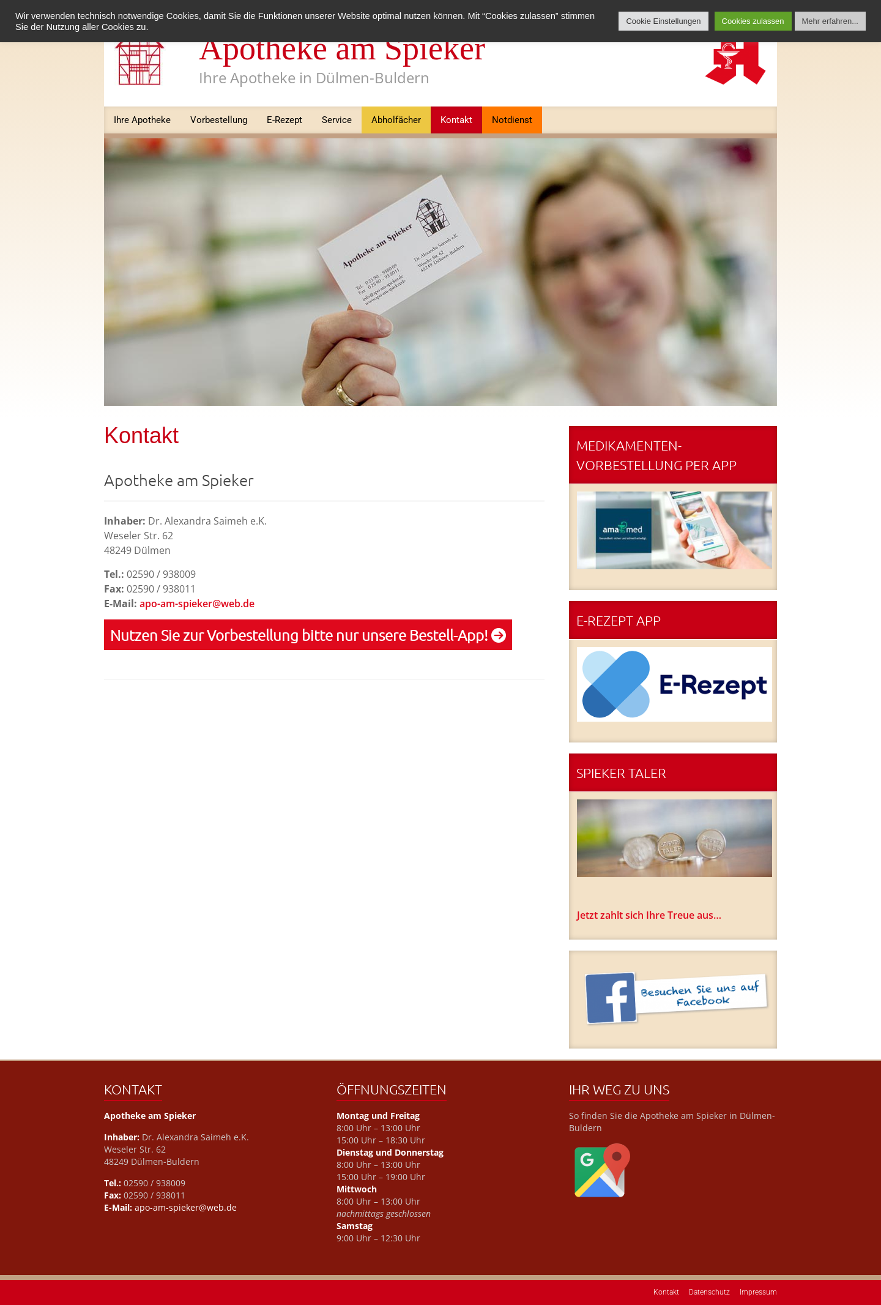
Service (337, 119)
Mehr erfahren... (830, 21)
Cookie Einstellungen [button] (663, 21)
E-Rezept (284, 119)
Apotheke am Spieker (342, 48)
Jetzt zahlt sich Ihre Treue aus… (649, 915)
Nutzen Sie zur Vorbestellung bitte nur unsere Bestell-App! (308, 635)
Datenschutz (709, 1292)
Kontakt (456, 119)
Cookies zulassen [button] (753, 21)
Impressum (758, 1292)
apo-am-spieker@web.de (197, 603)
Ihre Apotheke (142, 119)
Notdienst (512, 119)
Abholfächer (396, 119)
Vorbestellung (218, 119)
